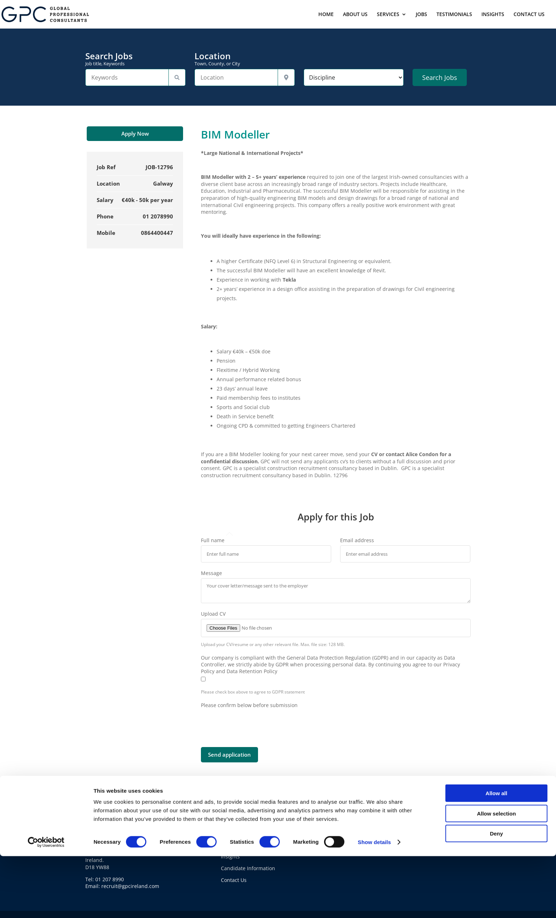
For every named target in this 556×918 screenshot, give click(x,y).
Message (211, 573)
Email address (357, 540)
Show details (374, 904)
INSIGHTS (492, 14)
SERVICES (388, 14)
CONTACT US (529, 14)
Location (244, 59)
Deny (496, 895)
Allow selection (496, 875)
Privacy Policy (372, 821)
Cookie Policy (372, 832)
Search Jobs (135, 59)
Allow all (496, 855)
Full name (212, 540)
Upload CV (213, 613)
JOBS (421, 14)
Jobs (226, 832)
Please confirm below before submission (249, 705)
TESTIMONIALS (454, 14)
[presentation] (255, 722)
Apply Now (135, 133)
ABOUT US (355, 14)
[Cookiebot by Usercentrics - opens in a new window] (46, 904)
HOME (326, 14)
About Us (232, 821)
